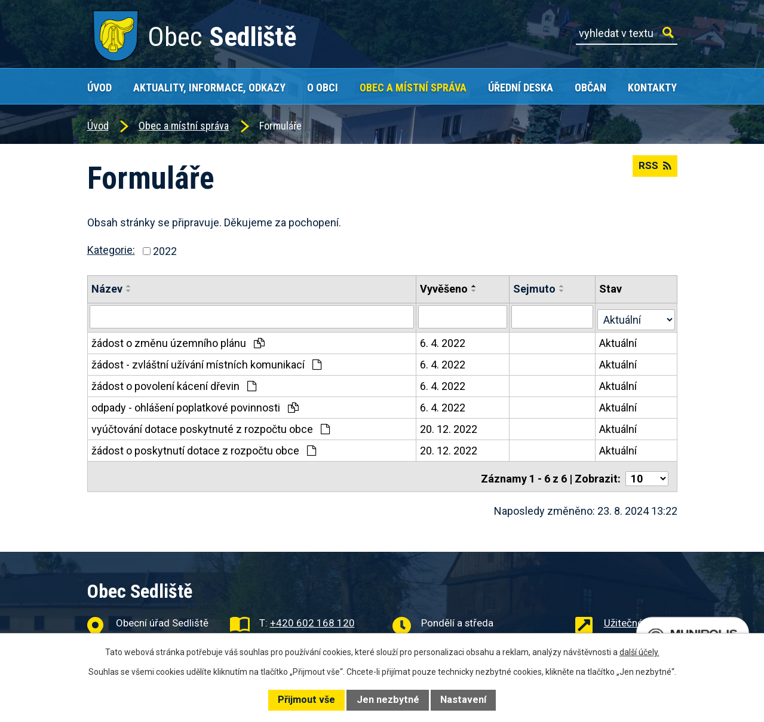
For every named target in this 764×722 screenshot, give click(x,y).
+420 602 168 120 (312, 616)
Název (106, 288)
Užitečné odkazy (640, 616)
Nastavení (463, 699)
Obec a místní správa (413, 87)
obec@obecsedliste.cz (319, 632)
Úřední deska (520, 87)
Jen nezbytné (388, 699)
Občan (590, 87)
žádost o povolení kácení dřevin (173, 383)
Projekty (622, 632)
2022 (165, 251)
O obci (322, 87)
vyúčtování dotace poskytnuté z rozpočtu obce (210, 426)
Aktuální (618, 340)
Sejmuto (535, 288)
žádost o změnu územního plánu (178, 340)
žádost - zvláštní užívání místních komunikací (206, 362)
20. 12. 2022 (449, 426)
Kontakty (652, 87)
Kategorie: (111, 250)
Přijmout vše (306, 699)
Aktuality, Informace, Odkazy (209, 87)
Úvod (99, 87)
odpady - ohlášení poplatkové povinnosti (195, 405)
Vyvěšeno (444, 288)
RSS (653, 170)
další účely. (639, 652)
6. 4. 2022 (443, 340)
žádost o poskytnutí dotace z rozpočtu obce (203, 448)
